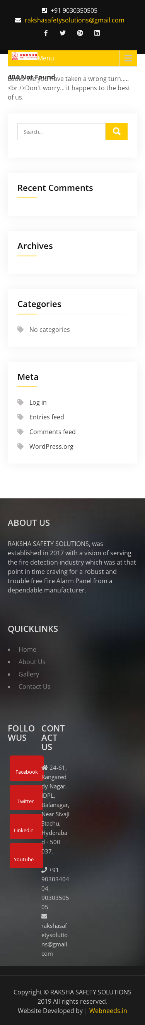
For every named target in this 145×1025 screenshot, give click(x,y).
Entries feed (46, 417)
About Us (32, 662)
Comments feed (52, 432)
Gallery (29, 674)
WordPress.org (51, 446)
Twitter (25, 801)
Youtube (24, 859)
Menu (46, 58)
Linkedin (24, 830)
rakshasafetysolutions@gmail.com (75, 20)
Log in (38, 402)
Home (27, 649)
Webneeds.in (108, 1010)
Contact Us (35, 686)
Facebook (26, 771)
